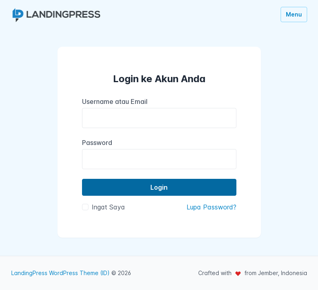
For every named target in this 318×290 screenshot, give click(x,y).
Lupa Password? (211, 207)
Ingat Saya (108, 207)
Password (97, 143)
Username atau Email (115, 101)
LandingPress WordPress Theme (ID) (60, 272)
